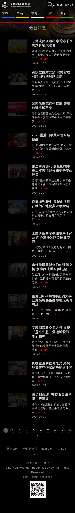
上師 (49, 13)
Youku (36, 454)
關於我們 (12, 448)
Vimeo (62, 448)
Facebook (46, 448)
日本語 (69, 4)
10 (69, 430)
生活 (19, 13)
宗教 (5, 13)
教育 (34, 13)
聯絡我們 (28, 448)
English (58, 4)
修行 (63, 13)
